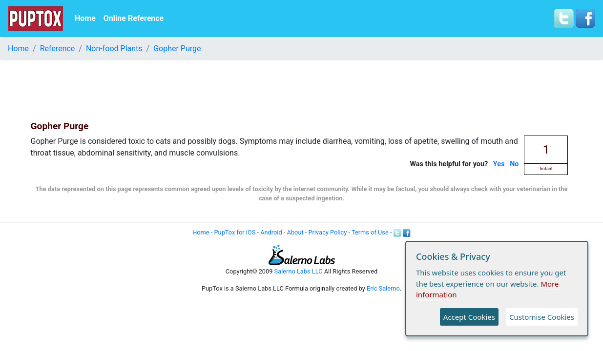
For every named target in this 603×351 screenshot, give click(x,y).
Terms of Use (370, 232)
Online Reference (134, 18)
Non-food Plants (114, 48)
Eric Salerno (383, 288)
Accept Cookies (469, 317)
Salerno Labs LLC (298, 271)
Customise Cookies (541, 317)
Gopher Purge (177, 48)
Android (271, 232)
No (514, 164)
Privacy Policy (328, 232)
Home (85, 18)
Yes (499, 164)
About (295, 232)
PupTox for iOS (235, 232)
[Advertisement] (301, 90)
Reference (57, 48)
